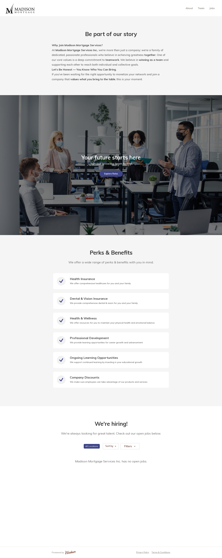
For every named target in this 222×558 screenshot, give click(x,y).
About (189, 8)
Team (201, 8)
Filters (130, 446)
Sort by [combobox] (109, 446)
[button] (92, 446)
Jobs (212, 8)
